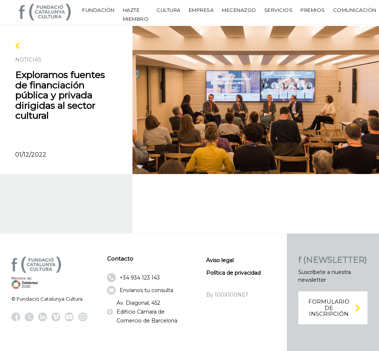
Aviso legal (220, 260)
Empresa (201, 10)
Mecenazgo (239, 10)
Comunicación (354, 10)
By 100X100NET (227, 294)
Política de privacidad (233, 273)
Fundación (98, 10)
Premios (313, 10)
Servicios (278, 10)
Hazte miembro (136, 14)
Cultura (169, 10)
